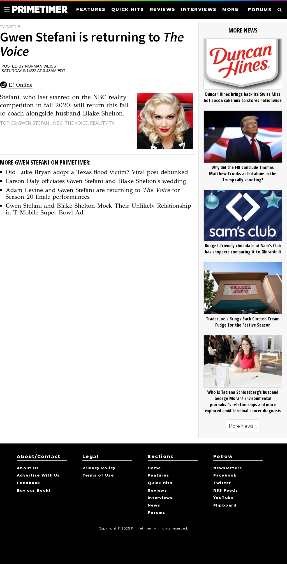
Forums (156, 512)
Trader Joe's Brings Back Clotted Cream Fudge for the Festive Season (242, 322)
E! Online (20, 84)
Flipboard (225, 505)
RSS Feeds (225, 490)
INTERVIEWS (199, 9)
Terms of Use (98, 475)
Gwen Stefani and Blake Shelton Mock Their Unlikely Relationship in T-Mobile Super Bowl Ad (98, 209)
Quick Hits (160, 483)
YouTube (223, 498)
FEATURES (91, 9)
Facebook (225, 475)
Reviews (157, 490)
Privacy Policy (99, 468)
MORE (230, 9)
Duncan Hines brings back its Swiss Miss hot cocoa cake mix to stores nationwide (243, 97)
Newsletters (227, 468)
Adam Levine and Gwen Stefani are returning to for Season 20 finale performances (93, 193)
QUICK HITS (127, 9)
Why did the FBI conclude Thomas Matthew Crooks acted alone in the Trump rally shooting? (242, 173)
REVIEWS (162, 9)
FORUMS (260, 9)
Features (158, 475)
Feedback (28, 483)
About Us (28, 468)
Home (154, 468)
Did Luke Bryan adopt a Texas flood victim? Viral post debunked (97, 172)
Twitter (222, 483)
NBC (58, 123)
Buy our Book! (33, 490)
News (154, 505)
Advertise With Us (38, 475)
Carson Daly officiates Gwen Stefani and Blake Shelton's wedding (96, 181)
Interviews (160, 498)
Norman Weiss (40, 66)
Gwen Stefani (34, 123)
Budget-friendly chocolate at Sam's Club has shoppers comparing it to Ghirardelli (243, 248)
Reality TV (102, 123)
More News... (243, 425)
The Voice (76, 123)
